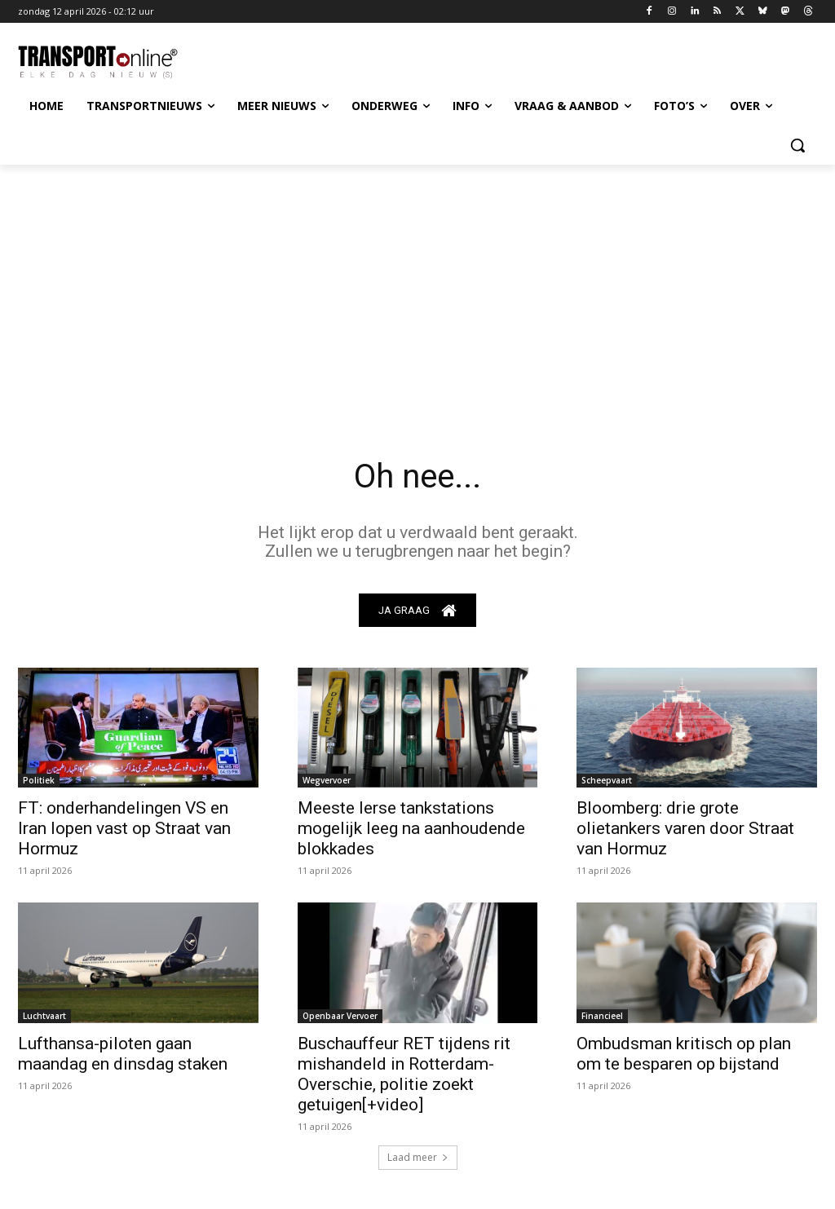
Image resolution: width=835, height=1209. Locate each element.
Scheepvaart (606, 781)
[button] (797, 145)
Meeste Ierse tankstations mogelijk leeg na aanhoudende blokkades (411, 829)
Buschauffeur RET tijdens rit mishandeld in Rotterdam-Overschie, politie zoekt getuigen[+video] (404, 1074)
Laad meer (417, 1157)
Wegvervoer (327, 781)
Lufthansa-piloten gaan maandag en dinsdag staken (123, 1054)
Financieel (602, 1015)
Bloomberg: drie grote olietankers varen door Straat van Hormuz (685, 829)
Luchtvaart (44, 1015)
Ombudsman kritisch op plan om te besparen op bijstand (684, 1054)
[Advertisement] (417, 287)
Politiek (39, 781)
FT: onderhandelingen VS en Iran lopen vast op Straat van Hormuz (124, 829)
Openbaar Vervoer (340, 1015)
